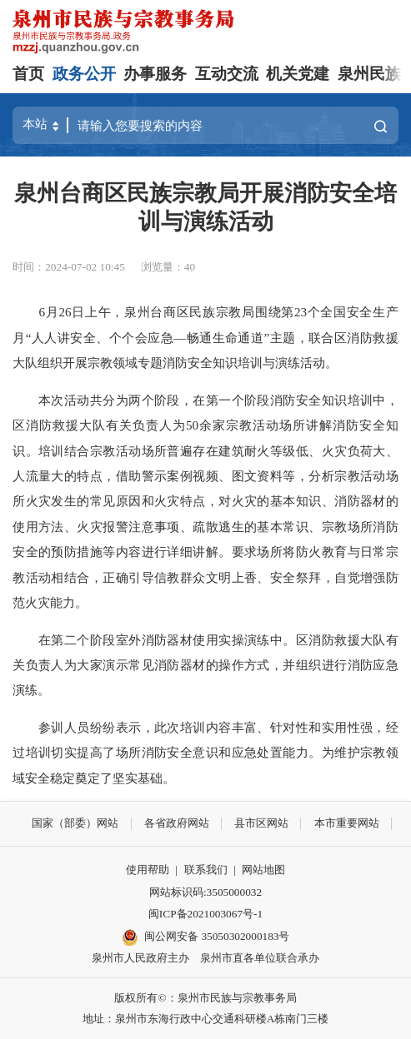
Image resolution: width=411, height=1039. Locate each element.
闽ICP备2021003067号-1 (205, 913)
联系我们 (206, 869)
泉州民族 (369, 73)
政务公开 (84, 73)
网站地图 (263, 869)
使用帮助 (147, 869)
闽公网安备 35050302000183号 (206, 937)
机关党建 (297, 73)
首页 (28, 73)
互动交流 (226, 73)
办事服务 (155, 73)
